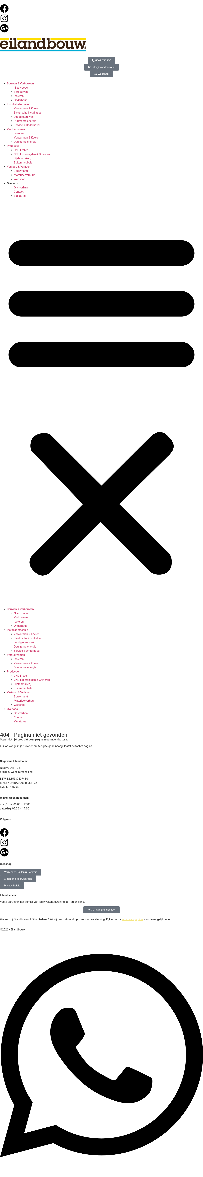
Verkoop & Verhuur (18, 166)
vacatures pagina (132, 919)
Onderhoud (21, 100)
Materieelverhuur (24, 175)
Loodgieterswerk (24, 116)
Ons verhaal (21, 187)
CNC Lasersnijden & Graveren (32, 154)
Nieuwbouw (21, 87)
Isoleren (19, 96)
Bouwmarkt (21, 171)
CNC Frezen (21, 150)
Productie (13, 146)
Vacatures (20, 195)
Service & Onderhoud (27, 125)
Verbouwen (21, 91)
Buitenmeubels (23, 162)
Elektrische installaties (27, 112)
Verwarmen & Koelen (26, 108)
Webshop (19, 179)
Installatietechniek (18, 104)
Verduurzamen (16, 129)
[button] (101, 402)
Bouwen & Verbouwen (20, 83)
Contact (19, 191)
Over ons (12, 183)
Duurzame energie (25, 121)
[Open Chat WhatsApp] (101, 1170)
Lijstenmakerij (22, 158)
